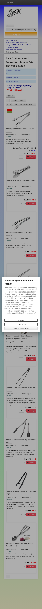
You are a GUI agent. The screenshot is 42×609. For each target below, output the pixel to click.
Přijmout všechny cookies (21, 328)
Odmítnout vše (21, 324)
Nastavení (21, 320)
